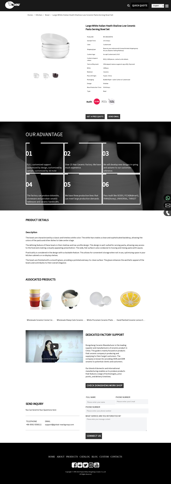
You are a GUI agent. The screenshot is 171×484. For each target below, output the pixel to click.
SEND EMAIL (113, 116)
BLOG (95, 457)
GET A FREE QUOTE (95, 116)
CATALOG (85, 457)
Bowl (47, 15)
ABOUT (60, 457)
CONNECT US (94, 436)
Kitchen (39, 15)
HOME (51, 457)
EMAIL (47, 421)
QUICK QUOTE (139, 5)
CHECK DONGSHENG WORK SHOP (104, 385)
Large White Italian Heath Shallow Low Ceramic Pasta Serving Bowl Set (82, 15)
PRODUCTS (72, 457)
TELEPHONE (31, 421)
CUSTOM (104, 457)
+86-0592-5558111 (34, 424)
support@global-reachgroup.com (59, 424)
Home (30, 15)
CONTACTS (116, 457)
